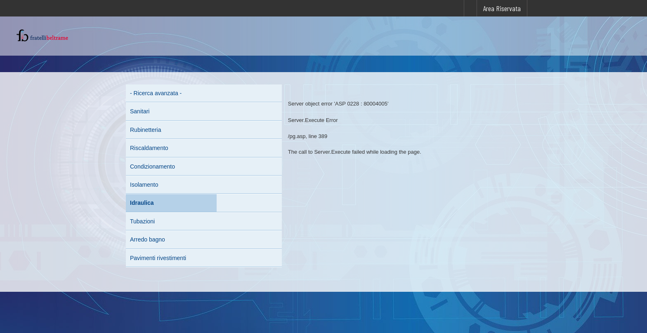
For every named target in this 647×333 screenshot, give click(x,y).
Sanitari (139, 111)
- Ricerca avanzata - (156, 93)
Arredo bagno (147, 239)
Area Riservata (502, 8)
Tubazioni (142, 221)
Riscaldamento (149, 148)
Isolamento (144, 184)
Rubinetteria (145, 130)
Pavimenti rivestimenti (158, 258)
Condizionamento (152, 166)
